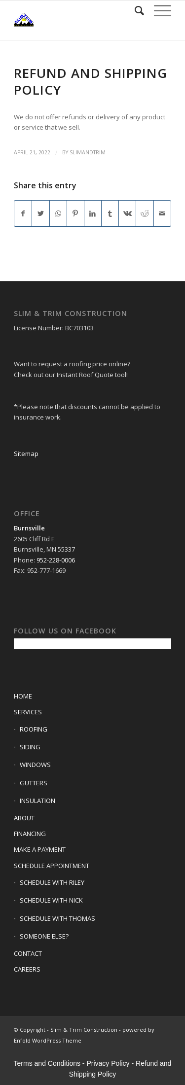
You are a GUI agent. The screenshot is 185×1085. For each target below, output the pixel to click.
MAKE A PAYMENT (40, 849)
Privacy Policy (107, 1063)
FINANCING (30, 833)
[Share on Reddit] (144, 213)
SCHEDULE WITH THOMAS (57, 918)
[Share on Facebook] (23, 213)
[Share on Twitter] (40, 213)
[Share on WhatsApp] (58, 213)
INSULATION (37, 800)
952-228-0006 (56, 560)
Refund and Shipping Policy (90, 81)
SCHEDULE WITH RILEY (52, 882)
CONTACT (28, 953)
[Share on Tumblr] (110, 213)
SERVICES (28, 711)
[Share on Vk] (127, 213)
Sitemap (26, 453)
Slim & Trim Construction (83, 1029)
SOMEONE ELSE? (44, 936)
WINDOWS (35, 764)
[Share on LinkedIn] (92, 213)
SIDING (30, 746)
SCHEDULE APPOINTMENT (51, 865)
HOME (23, 696)
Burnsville (29, 528)
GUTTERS (33, 782)
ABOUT (24, 817)
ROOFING (33, 729)
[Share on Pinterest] (75, 213)
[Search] (134, 10)
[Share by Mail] (162, 213)
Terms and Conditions (47, 1063)
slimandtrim (88, 152)
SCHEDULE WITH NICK (51, 900)
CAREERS (27, 969)
